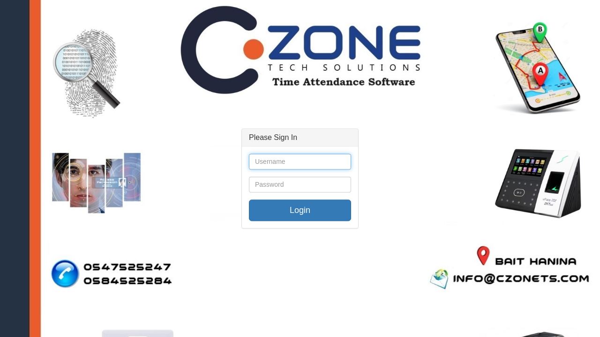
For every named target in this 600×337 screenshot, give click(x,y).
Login (300, 210)
